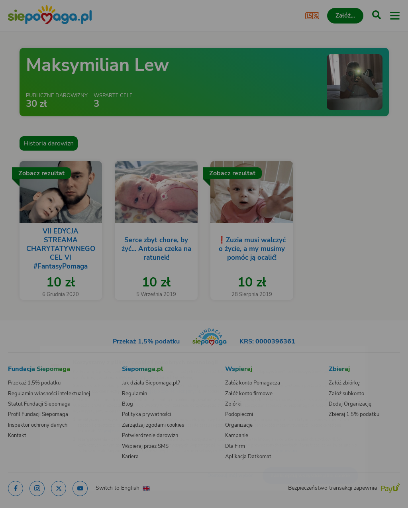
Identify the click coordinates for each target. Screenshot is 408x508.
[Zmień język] (22, 350)
